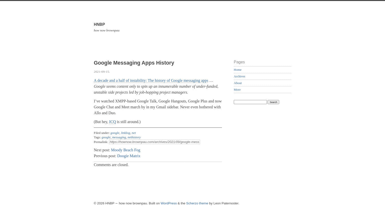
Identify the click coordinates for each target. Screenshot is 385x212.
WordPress (169, 203)
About (238, 83)
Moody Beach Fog (125, 150)
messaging (119, 137)
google (114, 133)
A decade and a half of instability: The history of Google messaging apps (151, 80)
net (134, 133)
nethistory (134, 137)
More (237, 89)
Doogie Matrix (128, 156)
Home (238, 69)
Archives (239, 76)
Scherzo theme (197, 203)
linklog (125, 133)
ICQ (112, 122)
